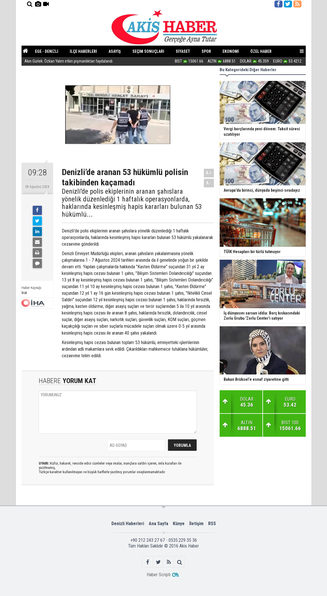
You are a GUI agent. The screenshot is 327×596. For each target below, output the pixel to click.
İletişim (196, 523)
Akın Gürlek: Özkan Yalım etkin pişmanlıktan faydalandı (68, 61)
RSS (212, 523)
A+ (209, 173)
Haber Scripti (159, 574)
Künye (179, 523)
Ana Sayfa (158, 523)
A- (208, 183)
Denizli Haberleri (127, 523)
